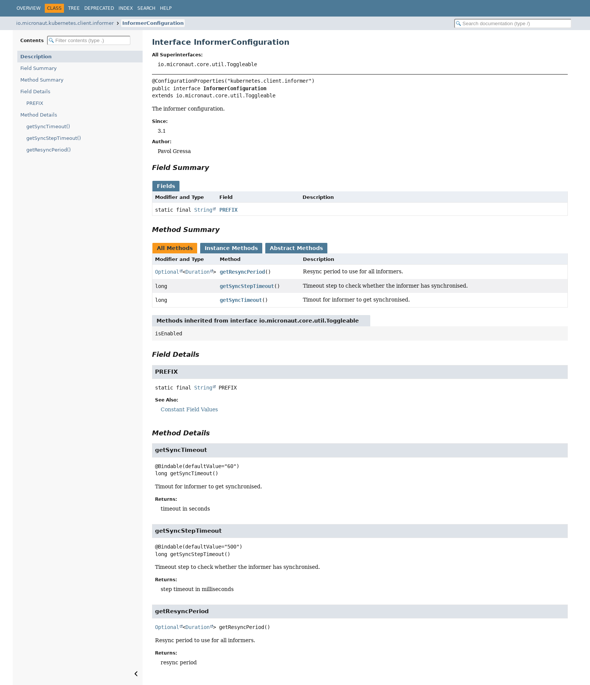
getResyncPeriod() (48, 150)
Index (126, 8)
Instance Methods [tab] (231, 248)
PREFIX (34, 103)
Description (36, 56)
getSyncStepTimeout (247, 286)
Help (166, 8)
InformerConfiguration (153, 23)
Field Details (35, 91)
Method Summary (42, 80)
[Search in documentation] (513, 23)
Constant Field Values (189, 409)
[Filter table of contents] (89, 40)
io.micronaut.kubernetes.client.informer (65, 23)
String (203, 210)
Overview (29, 8)
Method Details (38, 115)
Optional (167, 272)
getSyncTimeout (241, 300)
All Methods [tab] (175, 248)
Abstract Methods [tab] (296, 248)
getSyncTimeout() (48, 126)
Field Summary (38, 68)
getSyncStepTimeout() (53, 138)
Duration (198, 272)
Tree (74, 8)
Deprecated (99, 8)
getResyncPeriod (242, 272)
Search (146, 8)
